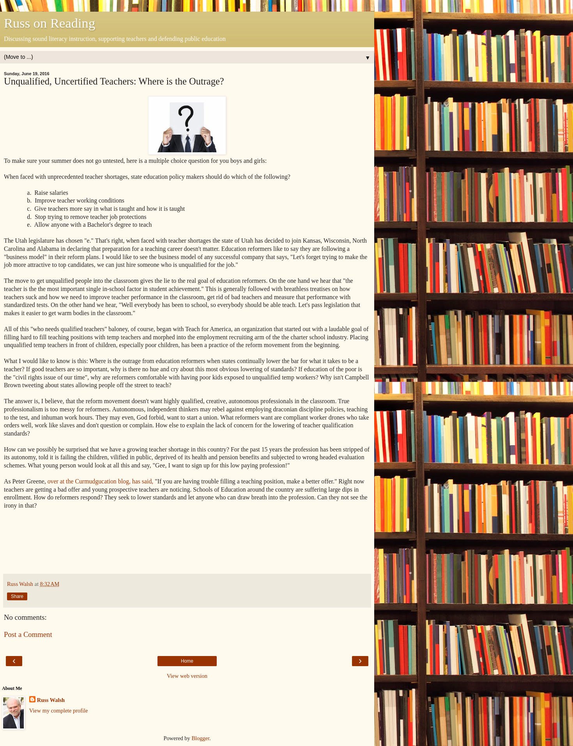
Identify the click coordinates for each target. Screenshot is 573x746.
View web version (187, 676)
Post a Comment (28, 634)
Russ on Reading (49, 23)
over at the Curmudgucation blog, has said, (101, 481)
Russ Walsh (51, 700)
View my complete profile (58, 710)
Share (17, 596)
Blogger (200, 738)
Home (187, 661)
